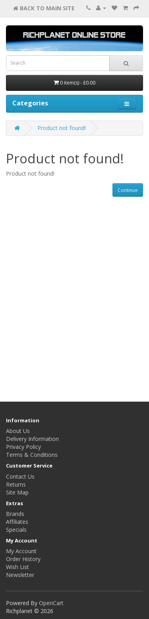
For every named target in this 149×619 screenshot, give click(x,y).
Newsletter (20, 575)
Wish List (17, 567)
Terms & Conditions (32, 454)
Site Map (17, 492)
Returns (16, 484)
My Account (21, 551)
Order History (23, 559)
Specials (16, 529)
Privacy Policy (23, 446)
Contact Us (20, 476)
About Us (18, 431)
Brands (15, 513)
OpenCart (51, 603)
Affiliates (17, 521)
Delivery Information (32, 439)
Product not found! (61, 128)
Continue (128, 190)
